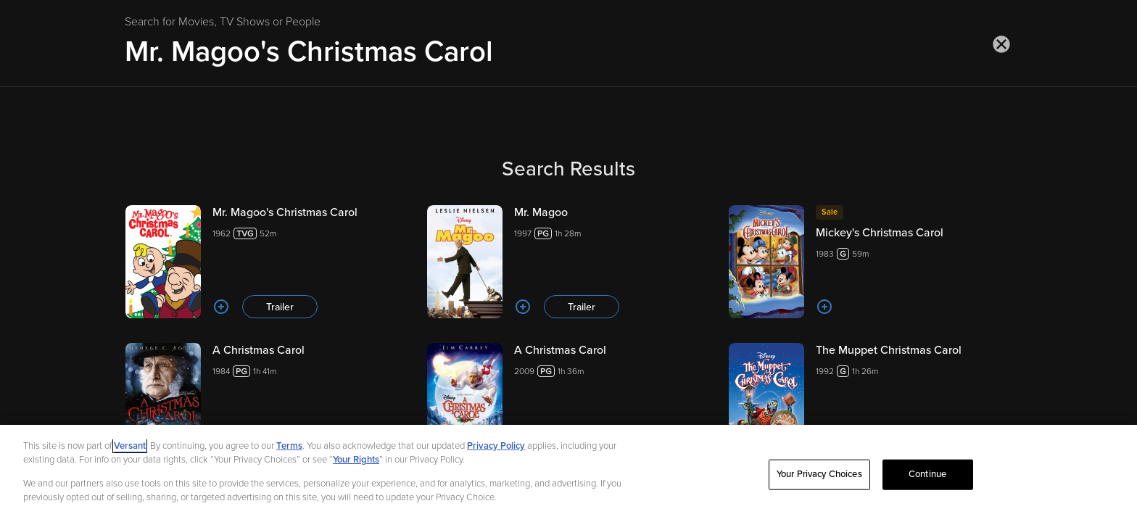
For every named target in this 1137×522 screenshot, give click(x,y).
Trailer (280, 307)
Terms (289, 446)
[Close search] (1001, 44)
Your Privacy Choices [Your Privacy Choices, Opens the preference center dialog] (819, 474)
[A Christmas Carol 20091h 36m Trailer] (568, 399)
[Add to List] (221, 306)
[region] (568, 473)
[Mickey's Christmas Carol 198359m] (870, 261)
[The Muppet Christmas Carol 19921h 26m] (870, 399)
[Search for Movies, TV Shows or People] (568, 51)
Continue (927, 474)
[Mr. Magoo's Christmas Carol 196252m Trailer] (267, 261)
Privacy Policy (496, 446)
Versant (130, 446)
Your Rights (356, 459)
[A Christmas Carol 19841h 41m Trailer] (267, 399)
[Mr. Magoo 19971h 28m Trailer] (568, 261)
